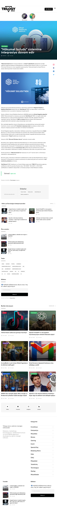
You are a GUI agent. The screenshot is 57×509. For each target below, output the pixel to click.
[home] (9, 9)
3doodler (23, 271)
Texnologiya (4, 46)
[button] (55, 8)
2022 (23, 266)
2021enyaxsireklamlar (16, 266)
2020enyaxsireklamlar (6, 266)
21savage (11, 271)
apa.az (13, 173)
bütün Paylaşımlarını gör (9, 194)
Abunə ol (49, 9)
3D (18, 271)
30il (15, 271)
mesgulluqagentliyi (25, 194)
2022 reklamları (5, 271)
